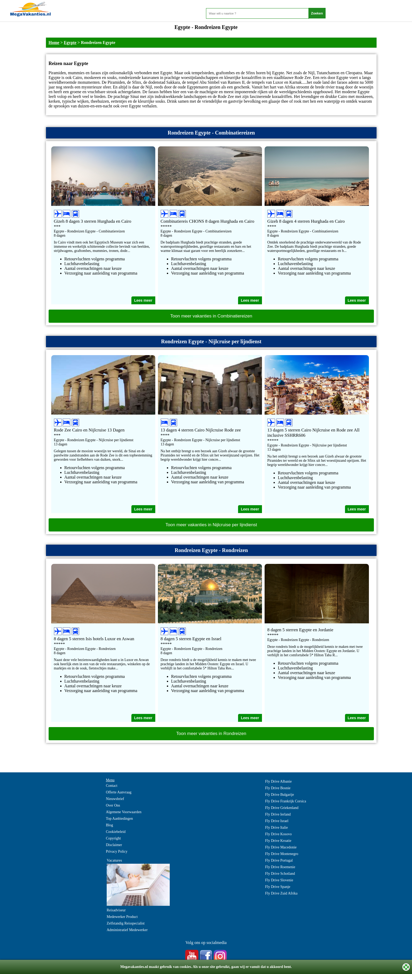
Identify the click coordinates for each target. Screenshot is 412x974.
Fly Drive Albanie (278, 781)
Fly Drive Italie (276, 827)
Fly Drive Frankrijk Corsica (285, 801)
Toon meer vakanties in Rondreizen (211, 733)
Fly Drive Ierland (278, 814)
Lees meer (143, 300)
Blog (109, 825)
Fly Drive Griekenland (281, 808)
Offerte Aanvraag (118, 792)
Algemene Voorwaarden (123, 812)
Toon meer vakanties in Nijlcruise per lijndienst (211, 524)
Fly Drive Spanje (277, 887)
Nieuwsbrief (115, 799)
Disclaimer (114, 845)
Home (54, 42)
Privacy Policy (116, 851)
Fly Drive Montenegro (281, 854)
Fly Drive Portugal (279, 860)
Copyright (113, 838)
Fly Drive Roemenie (280, 867)
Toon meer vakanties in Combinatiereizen (211, 316)
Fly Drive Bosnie (277, 788)
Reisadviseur (116, 910)
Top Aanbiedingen (119, 819)
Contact (111, 786)
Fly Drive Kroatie (278, 841)
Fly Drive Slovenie (279, 880)
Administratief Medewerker (127, 930)
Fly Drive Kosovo (278, 834)
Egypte (70, 42)
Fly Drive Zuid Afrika (281, 893)
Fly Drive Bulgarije (279, 795)
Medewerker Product (122, 917)
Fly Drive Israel (277, 821)
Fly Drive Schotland (280, 874)
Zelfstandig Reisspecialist (126, 923)
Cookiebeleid (116, 832)
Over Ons (113, 805)
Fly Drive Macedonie (281, 847)
